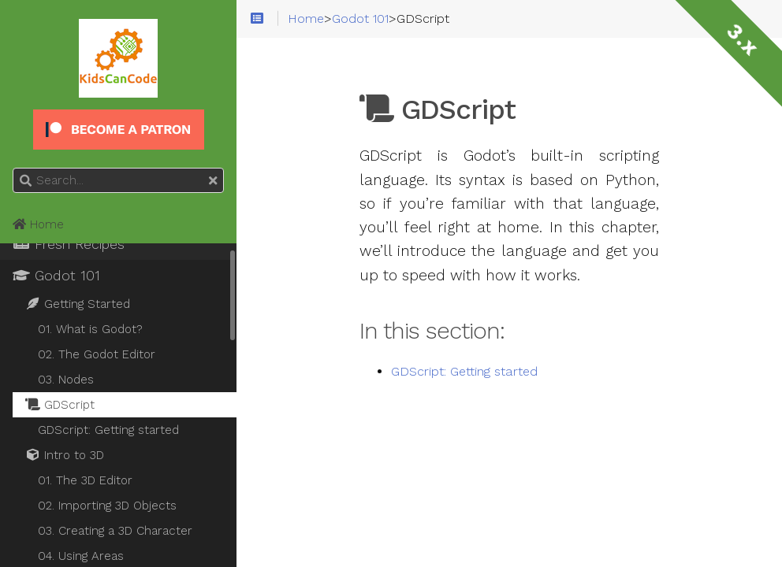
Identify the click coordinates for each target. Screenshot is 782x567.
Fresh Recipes (69, 244)
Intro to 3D (64, 455)
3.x (742, 40)
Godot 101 (56, 276)
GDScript (60, 405)
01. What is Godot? (90, 329)
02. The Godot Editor (96, 354)
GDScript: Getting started (464, 372)
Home (38, 224)
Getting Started (77, 304)
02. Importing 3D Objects (107, 505)
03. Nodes (66, 379)
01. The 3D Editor (85, 480)
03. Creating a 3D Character (115, 531)
